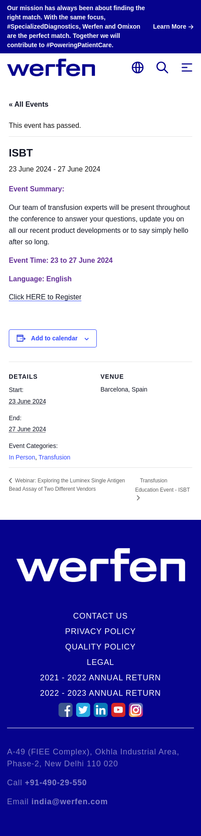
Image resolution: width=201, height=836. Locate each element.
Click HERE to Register (45, 297)
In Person (22, 457)
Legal (100, 662)
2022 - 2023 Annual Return (100, 693)
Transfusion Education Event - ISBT (162, 485)
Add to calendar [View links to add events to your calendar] (54, 338)
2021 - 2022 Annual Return (100, 677)
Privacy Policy (100, 631)
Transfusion (54, 457)
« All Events (28, 104)
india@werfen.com (69, 801)
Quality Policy (100, 646)
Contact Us (100, 616)
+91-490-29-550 (56, 782)
